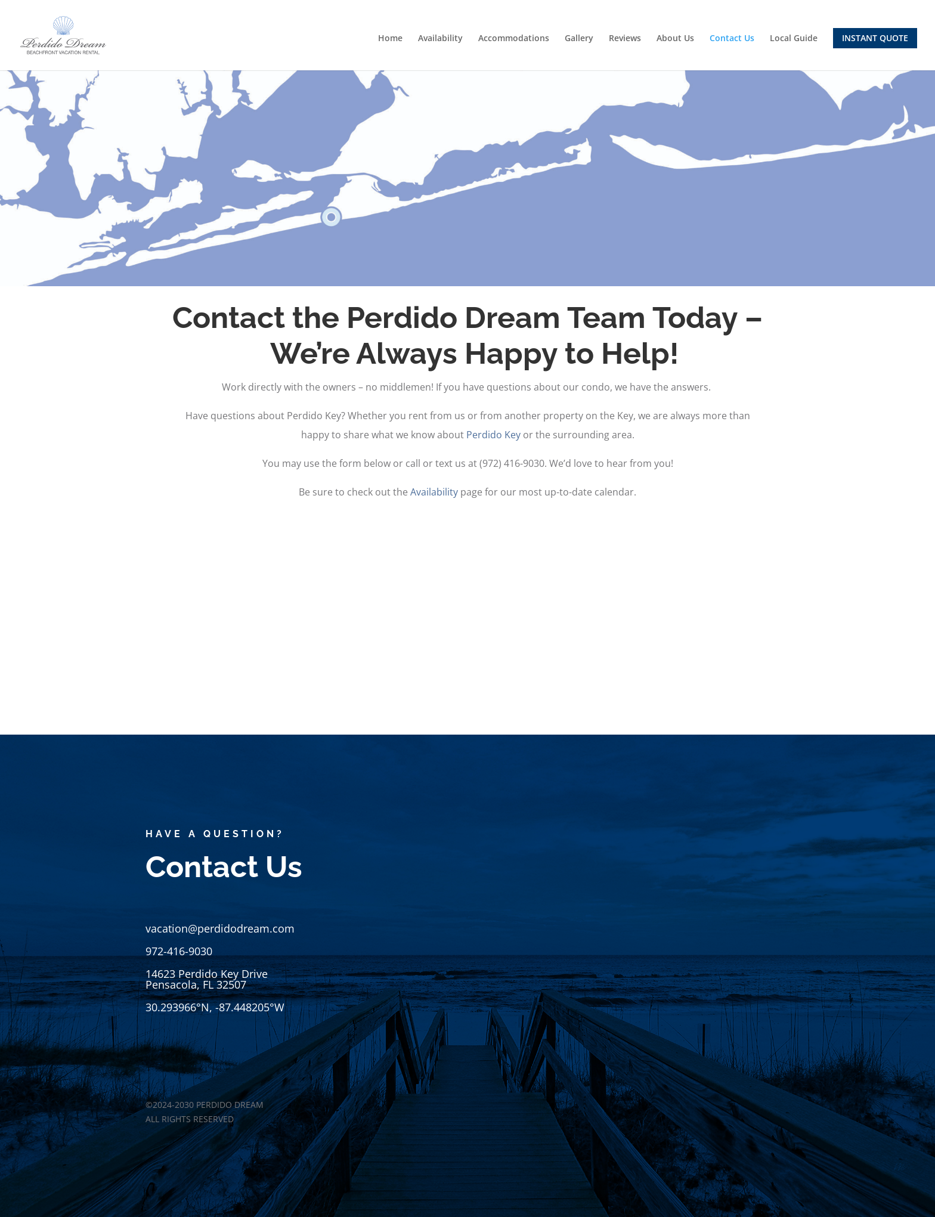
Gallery (579, 39)
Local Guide (794, 39)
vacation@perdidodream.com (220, 928)
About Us (675, 39)
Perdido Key (494, 434)
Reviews (625, 39)
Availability (440, 39)
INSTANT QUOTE (875, 38)
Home (390, 39)
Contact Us (732, 39)
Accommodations (513, 39)
